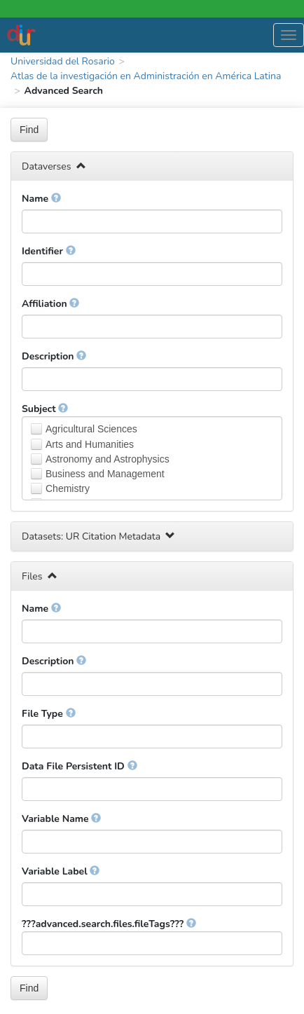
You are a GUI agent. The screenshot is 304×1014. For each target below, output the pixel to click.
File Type (49, 713)
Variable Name (61, 818)
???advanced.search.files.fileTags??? (109, 924)
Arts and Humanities (90, 444)
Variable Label (60, 871)
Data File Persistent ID (79, 766)
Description (54, 356)
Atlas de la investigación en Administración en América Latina (146, 76)
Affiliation (50, 303)
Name (41, 198)
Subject (45, 409)
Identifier (49, 251)
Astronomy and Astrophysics (108, 459)
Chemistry (68, 488)
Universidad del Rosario (63, 61)
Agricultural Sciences (91, 428)
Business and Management (105, 473)
